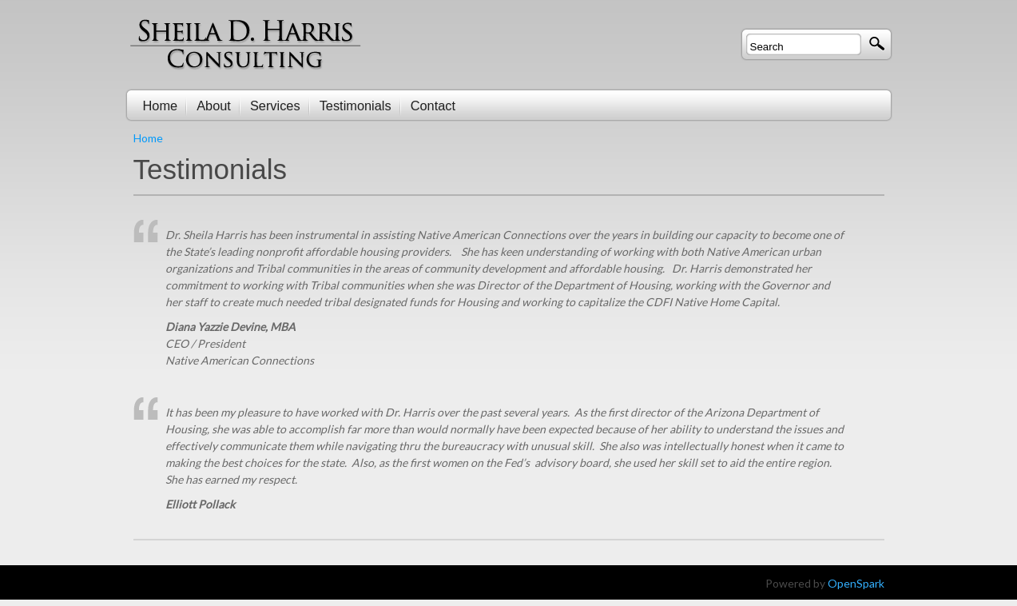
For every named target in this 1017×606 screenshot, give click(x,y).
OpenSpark (856, 583)
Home (148, 138)
